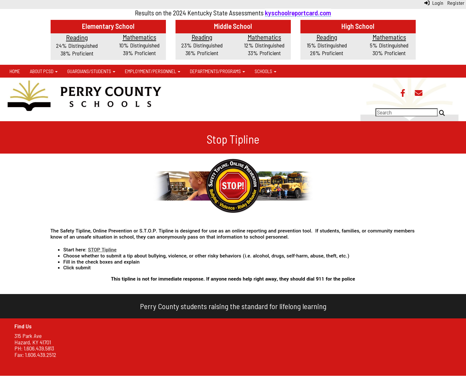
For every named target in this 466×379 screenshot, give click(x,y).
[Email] (418, 93)
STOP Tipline (102, 249)
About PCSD (44, 71)
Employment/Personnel (152, 71)
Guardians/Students (91, 71)
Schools (265, 71)
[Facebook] (403, 93)
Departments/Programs (217, 71)
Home (15, 71)
